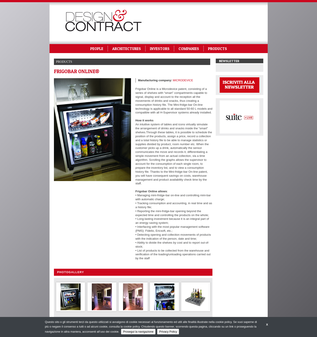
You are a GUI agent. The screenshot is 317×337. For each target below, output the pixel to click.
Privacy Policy (168, 331)
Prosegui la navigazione (138, 331)
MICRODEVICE (183, 80)
